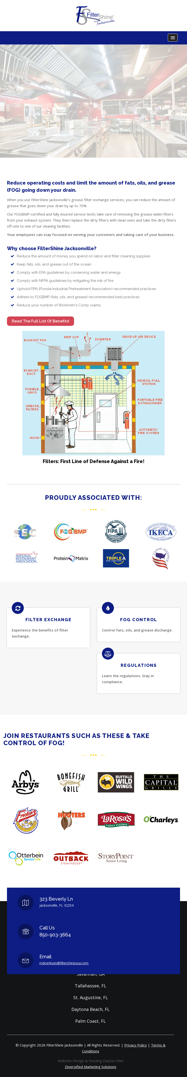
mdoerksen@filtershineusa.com (63, 963)
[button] (173, 38)
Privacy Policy (135, 1045)
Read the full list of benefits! (40, 321)
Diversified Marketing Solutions (90, 1066)
